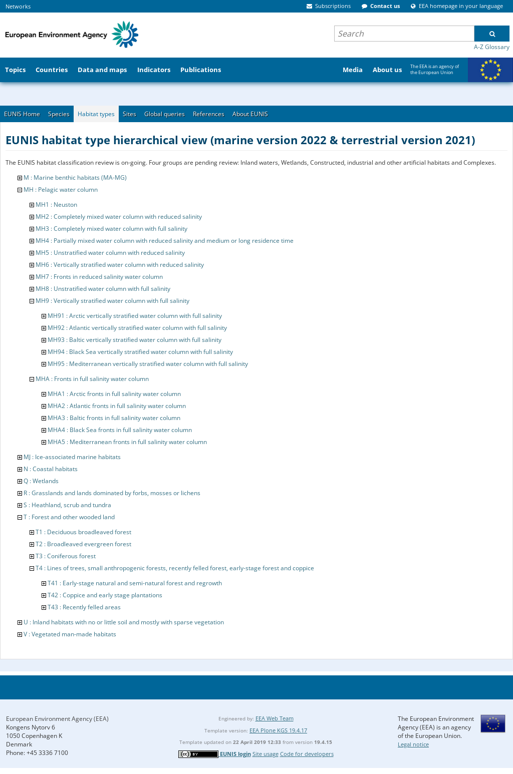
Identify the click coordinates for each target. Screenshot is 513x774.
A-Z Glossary (491, 47)
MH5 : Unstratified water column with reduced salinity (110, 252)
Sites (129, 114)
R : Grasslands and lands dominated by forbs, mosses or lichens (112, 493)
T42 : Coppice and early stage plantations (105, 595)
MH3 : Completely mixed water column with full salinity (111, 228)
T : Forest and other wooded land (69, 517)
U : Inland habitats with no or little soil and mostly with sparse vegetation (124, 622)
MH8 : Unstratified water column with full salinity (103, 288)
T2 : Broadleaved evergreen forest (83, 544)
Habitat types (96, 114)
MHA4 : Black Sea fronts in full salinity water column (120, 430)
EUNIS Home (22, 114)
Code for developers (307, 753)
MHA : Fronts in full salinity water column (92, 378)
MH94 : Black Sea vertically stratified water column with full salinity (140, 351)
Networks (18, 6)
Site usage (265, 753)
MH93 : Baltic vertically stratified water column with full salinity (134, 339)
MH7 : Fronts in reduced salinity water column (99, 276)
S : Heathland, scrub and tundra (67, 505)
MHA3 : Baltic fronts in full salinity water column (114, 418)
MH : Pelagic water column (61, 189)
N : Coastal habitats (51, 469)
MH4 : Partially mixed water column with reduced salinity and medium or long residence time (165, 240)
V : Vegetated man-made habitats (70, 634)
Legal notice (413, 744)
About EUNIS (250, 114)
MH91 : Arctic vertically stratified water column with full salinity (135, 315)
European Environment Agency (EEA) (57, 718)
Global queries (164, 114)
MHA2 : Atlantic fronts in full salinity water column (117, 406)
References (208, 114)
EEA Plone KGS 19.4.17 (278, 730)
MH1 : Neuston (56, 204)
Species (59, 114)
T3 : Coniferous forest (66, 556)
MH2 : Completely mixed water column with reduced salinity (119, 216)
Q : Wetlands (41, 481)
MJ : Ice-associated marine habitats (72, 457)
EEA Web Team (274, 718)
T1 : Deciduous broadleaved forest (83, 532)
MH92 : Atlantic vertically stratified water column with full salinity (137, 327)
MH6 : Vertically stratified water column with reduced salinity (120, 264)
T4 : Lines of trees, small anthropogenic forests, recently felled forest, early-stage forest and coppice (175, 568)
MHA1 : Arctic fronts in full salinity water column (114, 394)
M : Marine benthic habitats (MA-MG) (75, 177)
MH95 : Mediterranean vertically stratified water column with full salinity (148, 363)
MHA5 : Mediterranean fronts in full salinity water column (127, 442)
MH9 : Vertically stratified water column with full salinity (112, 300)
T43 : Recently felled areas (84, 607)
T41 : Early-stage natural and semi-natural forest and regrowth (135, 583)
